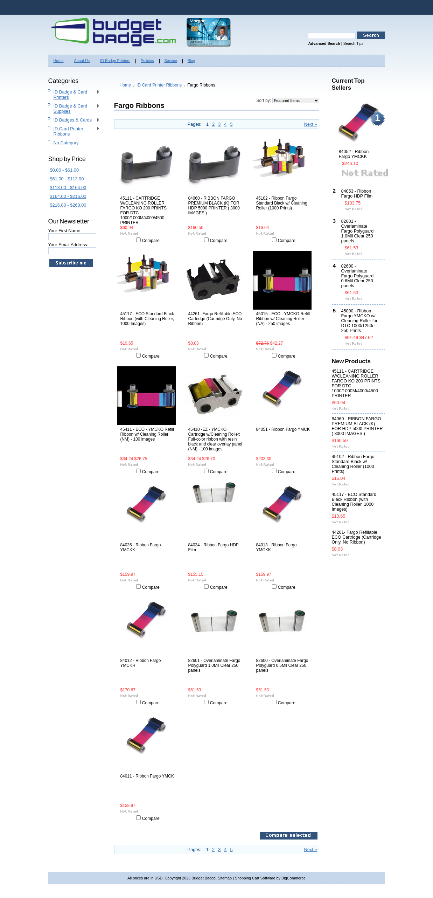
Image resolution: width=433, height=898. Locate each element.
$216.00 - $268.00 (68, 205)
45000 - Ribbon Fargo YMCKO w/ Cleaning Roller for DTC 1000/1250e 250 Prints (359, 321)
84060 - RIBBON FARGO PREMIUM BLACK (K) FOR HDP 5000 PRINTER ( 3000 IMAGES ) (214, 205)
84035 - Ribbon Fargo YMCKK (140, 547)
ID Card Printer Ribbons (74, 131)
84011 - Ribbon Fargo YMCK (147, 776)
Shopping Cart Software (255, 878)
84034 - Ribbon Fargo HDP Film (213, 547)
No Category (66, 142)
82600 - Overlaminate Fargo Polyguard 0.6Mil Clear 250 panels (282, 665)
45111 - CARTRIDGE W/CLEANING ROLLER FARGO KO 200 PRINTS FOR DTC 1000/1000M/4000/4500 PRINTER (143, 210)
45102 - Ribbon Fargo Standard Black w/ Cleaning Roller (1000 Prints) (281, 203)
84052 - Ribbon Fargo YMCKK (354, 154)
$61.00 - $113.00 (67, 178)
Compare (151, 240)
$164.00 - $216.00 (68, 196)
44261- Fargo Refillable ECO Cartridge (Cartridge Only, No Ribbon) (215, 318)
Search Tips (353, 43)
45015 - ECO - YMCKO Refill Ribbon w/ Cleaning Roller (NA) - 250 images (283, 318)
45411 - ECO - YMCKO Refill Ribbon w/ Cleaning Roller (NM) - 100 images (147, 434)
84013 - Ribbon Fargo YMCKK (276, 547)
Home (125, 85)
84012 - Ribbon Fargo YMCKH (140, 663)
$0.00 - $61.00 (64, 170)
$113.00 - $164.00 (68, 187)
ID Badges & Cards (74, 120)
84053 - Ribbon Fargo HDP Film (357, 194)
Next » (310, 124)
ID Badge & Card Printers (74, 94)
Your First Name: (65, 230)
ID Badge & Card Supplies (74, 108)
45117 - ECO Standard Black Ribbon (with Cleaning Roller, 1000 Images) (147, 318)
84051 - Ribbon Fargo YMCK (283, 429)
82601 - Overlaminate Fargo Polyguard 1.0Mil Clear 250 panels (214, 665)
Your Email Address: (68, 244)
